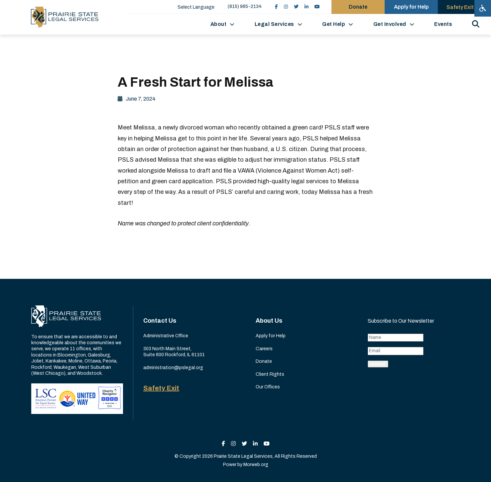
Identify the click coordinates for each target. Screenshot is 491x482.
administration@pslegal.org (173, 367)
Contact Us (159, 320)
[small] (276, 6)
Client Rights (270, 374)
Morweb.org (255, 464)
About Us (269, 320)
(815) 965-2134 (245, 6)
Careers (264, 348)
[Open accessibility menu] (482, 8)
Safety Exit (161, 388)
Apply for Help (271, 335)
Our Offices (268, 386)
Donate (264, 361)
